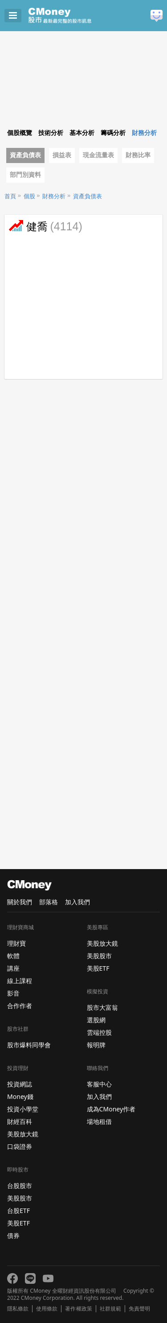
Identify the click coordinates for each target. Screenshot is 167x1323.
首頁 (10, 196)
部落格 (48, 902)
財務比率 (138, 155)
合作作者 (19, 1005)
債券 (13, 1235)
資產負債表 (25, 155)
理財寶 (16, 943)
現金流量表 (98, 155)
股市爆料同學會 (29, 1045)
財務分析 (53, 196)
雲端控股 (99, 1032)
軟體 (13, 955)
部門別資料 (25, 174)
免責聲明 (139, 1308)
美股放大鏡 (22, 1134)
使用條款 (46, 1308)
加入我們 (77, 902)
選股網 (96, 1020)
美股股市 (19, 1198)
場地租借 (99, 1121)
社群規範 (110, 1308)
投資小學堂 (22, 1109)
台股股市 (19, 1185)
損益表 (62, 155)
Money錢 (20, 1096)
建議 (157, 16)
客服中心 (99, 1084)
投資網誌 (19, 1084)
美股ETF (18, 1223)
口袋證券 (19, 1146)
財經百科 (19, 1121)
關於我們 (19, 902)
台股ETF (18, 1210)
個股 (29, 196)
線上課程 (19, 980)
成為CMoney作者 (111, 1109)
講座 (13, 968)
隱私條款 (18, 1308)
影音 (13, 993)
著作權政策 (78, 1308)
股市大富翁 (102, 1007)
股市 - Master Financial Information (73, 15)
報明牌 (96, 1045)
